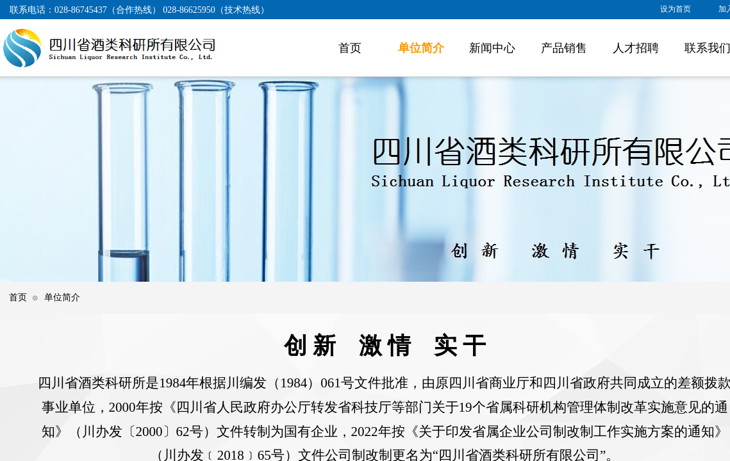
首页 (18, 297)
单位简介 (62, 297)
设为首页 (675, 8)
